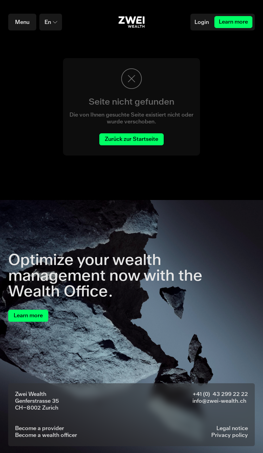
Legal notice (232, 428)
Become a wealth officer (46, 435)
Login (202, 22)
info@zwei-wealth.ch (219, 401)
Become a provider (39, 428)
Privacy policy (229, 435)
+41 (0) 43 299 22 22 (220, 394)
